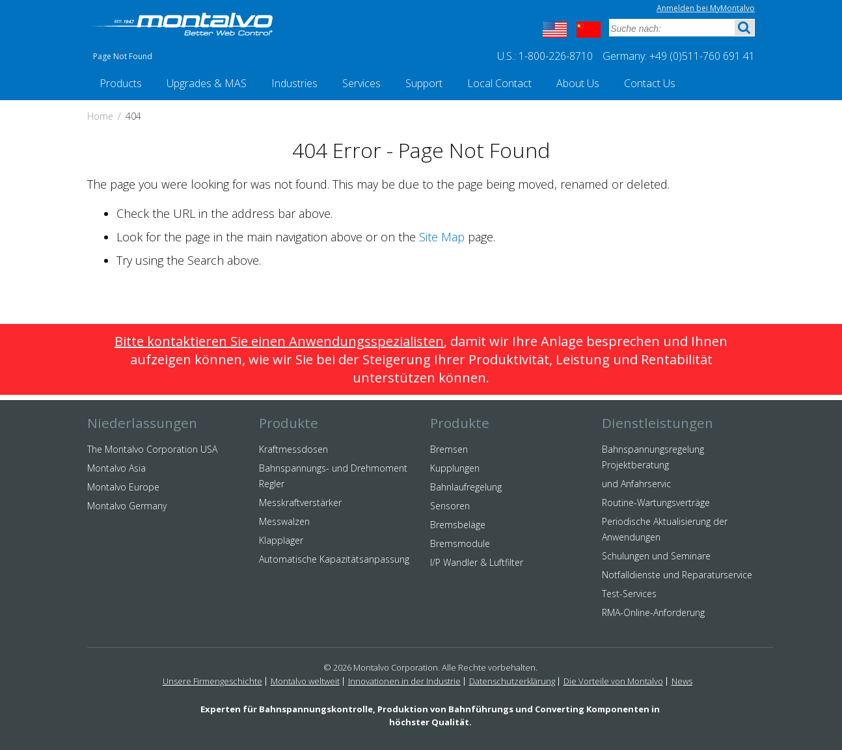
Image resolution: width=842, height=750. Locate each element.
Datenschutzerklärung (512, 681)
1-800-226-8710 (556, 56)
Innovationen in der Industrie (404, 681)
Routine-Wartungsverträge (656, 502)
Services (361, 83)
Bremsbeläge (457, 524)
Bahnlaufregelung (466, 487)
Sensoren (450, 506)
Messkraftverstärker (300, 502)
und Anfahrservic (636, 483)
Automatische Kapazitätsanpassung (334, 559)
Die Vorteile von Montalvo (613, 681)
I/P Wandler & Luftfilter (476, 562)
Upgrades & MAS (207, 83)
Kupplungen (455, 468)
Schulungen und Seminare (656, 556)
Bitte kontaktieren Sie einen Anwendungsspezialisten (279, 341)
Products (121, 83)
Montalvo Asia (116, 468)
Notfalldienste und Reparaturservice (677, 575)
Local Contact (499, 83)
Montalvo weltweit (305, 681)
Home (100, 116)
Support (423, 83)
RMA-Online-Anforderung (653, 612)
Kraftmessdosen (293, 449)
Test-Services (629, 593)
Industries (294, 83)
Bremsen (449, 449)
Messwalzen (284, 521)
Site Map (442, 237)
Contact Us (649, 83)
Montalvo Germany (127, 506)
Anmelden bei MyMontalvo (706, 8)
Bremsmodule (460, 543)
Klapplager (281, 540)
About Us (577, 83)
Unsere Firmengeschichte (212, 681)
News (682, 681)
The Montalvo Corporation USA (152, 449)
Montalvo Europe (123, 487)
